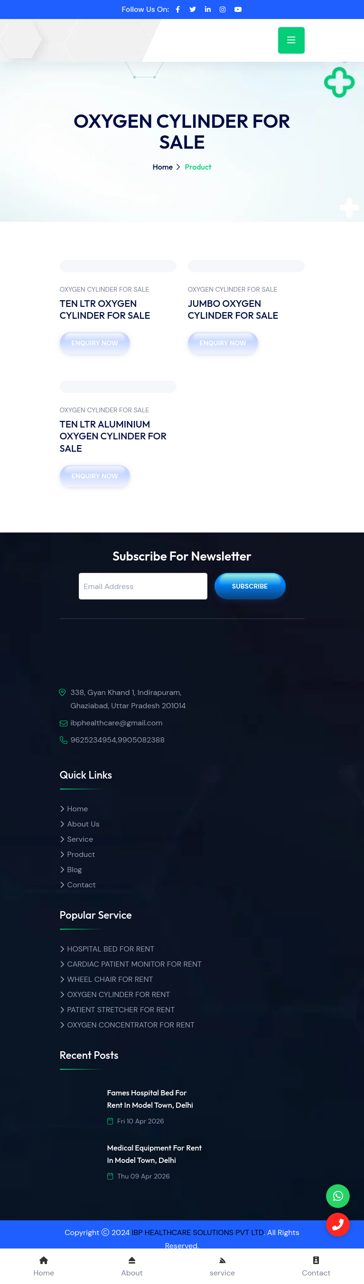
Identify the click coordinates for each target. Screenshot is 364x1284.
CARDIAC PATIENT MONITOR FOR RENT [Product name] (134, 964)
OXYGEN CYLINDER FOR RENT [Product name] (118, 994)
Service (80, 839)
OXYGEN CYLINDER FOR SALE (104, 289)
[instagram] (222, 9)
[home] (95, 32)
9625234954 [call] (93, 740)
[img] (114, 663)
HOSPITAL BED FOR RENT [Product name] (111, 949)
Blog (74, 870)
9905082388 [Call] (141, 740)
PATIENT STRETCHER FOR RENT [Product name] (121, 1010)
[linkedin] (208, 9)
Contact (81, 885)
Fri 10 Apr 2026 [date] (135, 1121)
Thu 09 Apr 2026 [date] (138, 1176)
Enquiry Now (95, 343)
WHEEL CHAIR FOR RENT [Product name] (110, 979)
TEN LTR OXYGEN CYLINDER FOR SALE (105, 309)
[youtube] (238, 9)
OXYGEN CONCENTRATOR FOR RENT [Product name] (131, 1025)
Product (81, 854)
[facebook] (178, 9)
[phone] (338, 1196)
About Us (83, 824)
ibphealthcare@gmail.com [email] (117, 723)
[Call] (338, 1224)
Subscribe (250, 586)
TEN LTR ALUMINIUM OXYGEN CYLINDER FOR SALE (113, 436)
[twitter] (192, 9)
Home (162, 166)
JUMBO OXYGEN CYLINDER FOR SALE (233, 309)
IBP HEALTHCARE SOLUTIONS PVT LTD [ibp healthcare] (198, 1232)
